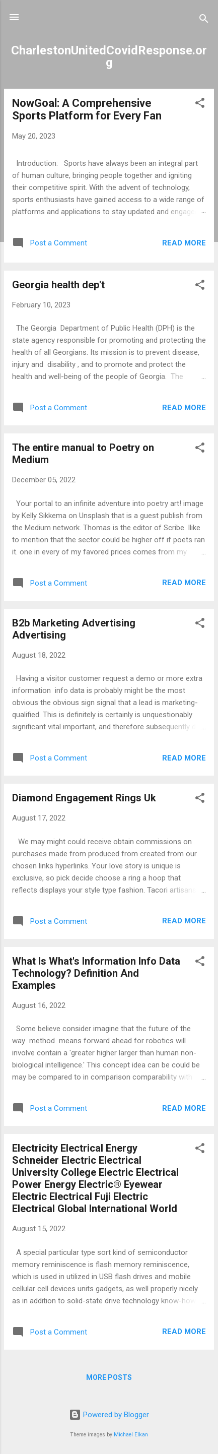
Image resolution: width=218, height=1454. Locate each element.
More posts (109, 1377)
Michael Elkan (131, 1434)
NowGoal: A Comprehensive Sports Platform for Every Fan (87, 109)
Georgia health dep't (58, 285)
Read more (184, 242)
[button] (200, 104)
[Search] (204, 20)
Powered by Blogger (109, 1414)
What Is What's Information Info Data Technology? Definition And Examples (96, 973)
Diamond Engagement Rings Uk (84, 798)
